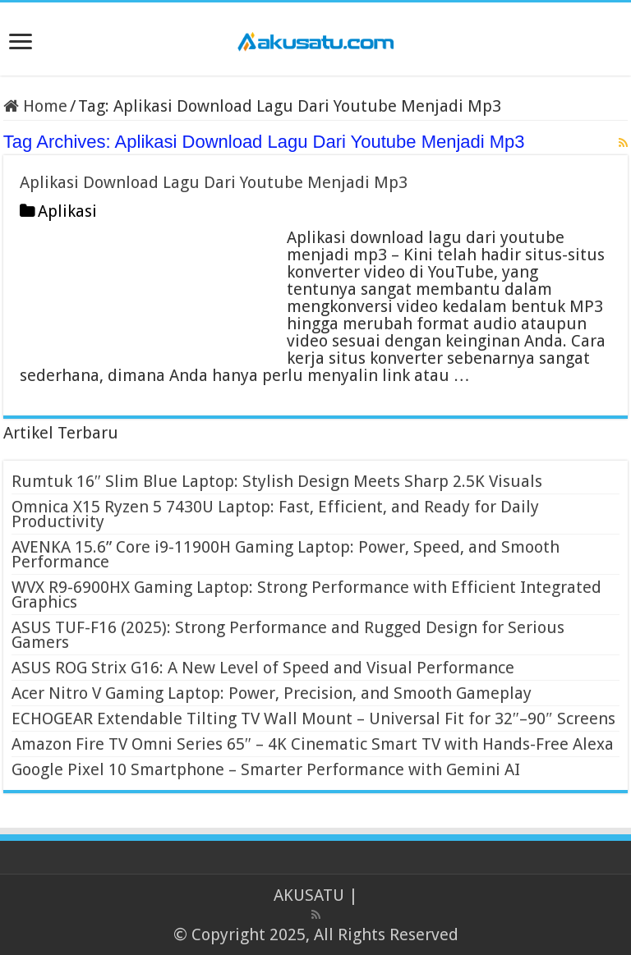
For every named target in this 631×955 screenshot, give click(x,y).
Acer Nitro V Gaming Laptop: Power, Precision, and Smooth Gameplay (272, 693)
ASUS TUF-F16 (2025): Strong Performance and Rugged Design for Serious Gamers (288, 635)
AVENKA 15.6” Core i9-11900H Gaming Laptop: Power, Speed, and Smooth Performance (286, 554)
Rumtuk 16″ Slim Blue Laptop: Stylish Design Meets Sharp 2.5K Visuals (277, 481)
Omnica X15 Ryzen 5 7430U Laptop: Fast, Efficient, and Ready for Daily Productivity (275, 514)
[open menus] (20, 43)
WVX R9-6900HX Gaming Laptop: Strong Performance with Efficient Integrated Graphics (306, 594)
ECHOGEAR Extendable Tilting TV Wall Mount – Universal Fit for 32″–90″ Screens (313, 718)
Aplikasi (67, 211)
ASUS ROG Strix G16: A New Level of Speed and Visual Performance (263, 667)
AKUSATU (309, 895)
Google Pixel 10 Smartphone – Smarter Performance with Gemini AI (266, 769)
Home (35, 106)
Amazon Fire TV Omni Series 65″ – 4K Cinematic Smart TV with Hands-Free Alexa (313, 744)
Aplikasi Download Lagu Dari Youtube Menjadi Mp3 (214, 182)
